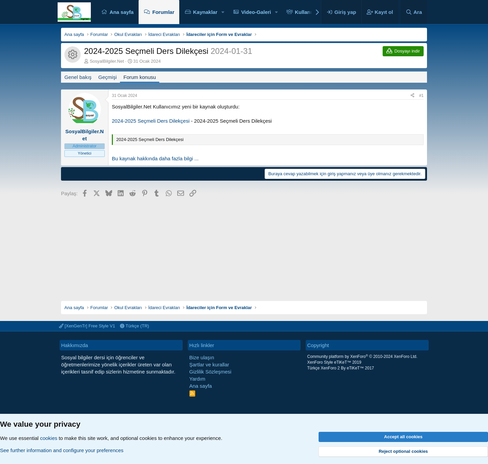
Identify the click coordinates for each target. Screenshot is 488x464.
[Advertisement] (244, 246)
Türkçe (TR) (134, 325)
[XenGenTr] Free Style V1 (87, 325)
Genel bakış (78, 77)
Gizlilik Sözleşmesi (210, 372)
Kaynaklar (205, 12)
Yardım (197, 379)
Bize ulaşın (201, 357)
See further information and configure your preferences (61, 450)
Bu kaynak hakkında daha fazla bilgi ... (155, 158)
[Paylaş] (412, 96)
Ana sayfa (121, 12)
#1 (421, 95)
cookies (48, 438)
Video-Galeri (256, 12)
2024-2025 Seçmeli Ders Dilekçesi (150, 121)
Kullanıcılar (308, 12)
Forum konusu (139, 77)
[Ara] (414, 12)
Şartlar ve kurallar (209, 364)
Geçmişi (107, 77)
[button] (222, 12)
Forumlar (163, 12)
